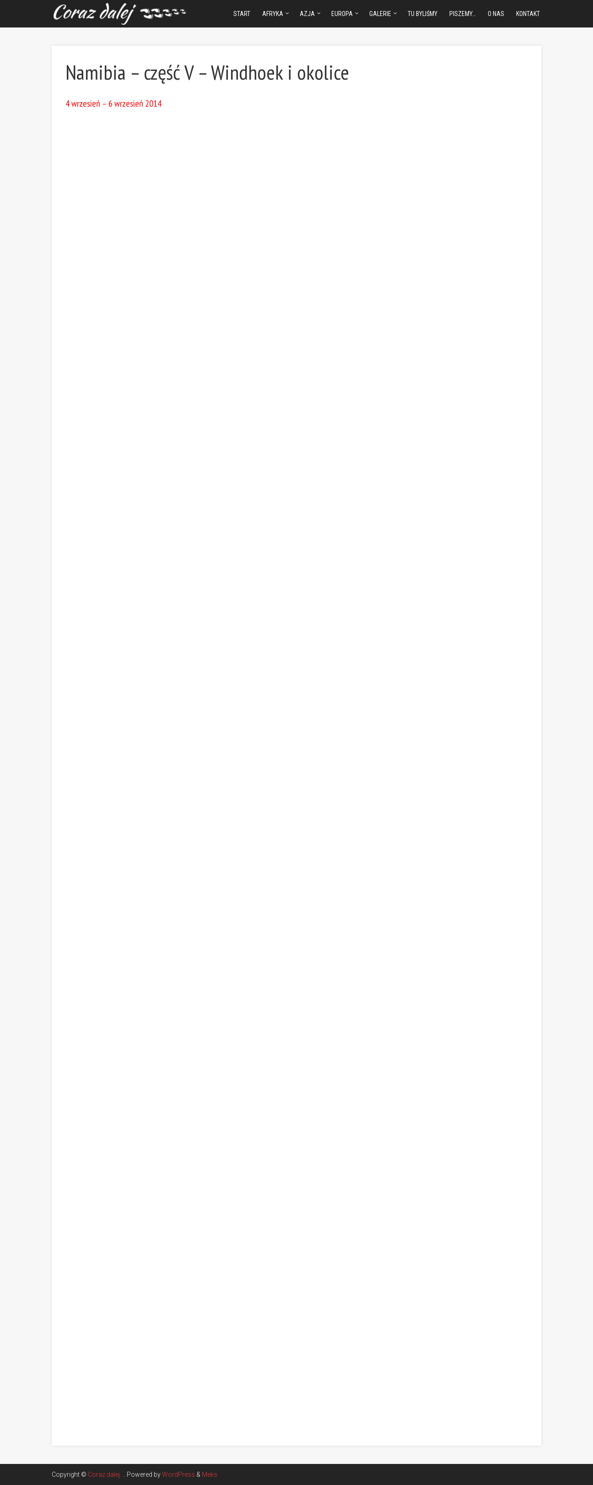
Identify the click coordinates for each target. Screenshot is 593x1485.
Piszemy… (462, 13)
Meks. (210, 1474)
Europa (342, 13)
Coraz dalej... (106, 1474)
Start (241, 13)
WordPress (178, 1474)
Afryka (272, 13)
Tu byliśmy (422, 13)
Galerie (380, 13)
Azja (307, 13)
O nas (496, 13)
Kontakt (528, 13)
